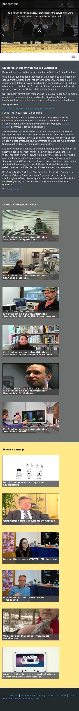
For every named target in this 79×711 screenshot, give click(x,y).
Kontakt (72, 695)
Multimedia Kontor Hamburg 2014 (21, 698)
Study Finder (13, 189)
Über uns (13, 695)
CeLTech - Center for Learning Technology (28, 108)
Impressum (53, 695)
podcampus (10, 4)
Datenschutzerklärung (33, 695)
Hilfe (63, 695)
